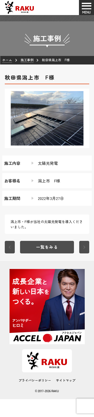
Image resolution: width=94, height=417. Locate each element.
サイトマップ (65, 380)
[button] (8, 118)
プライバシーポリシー (35, 380)
